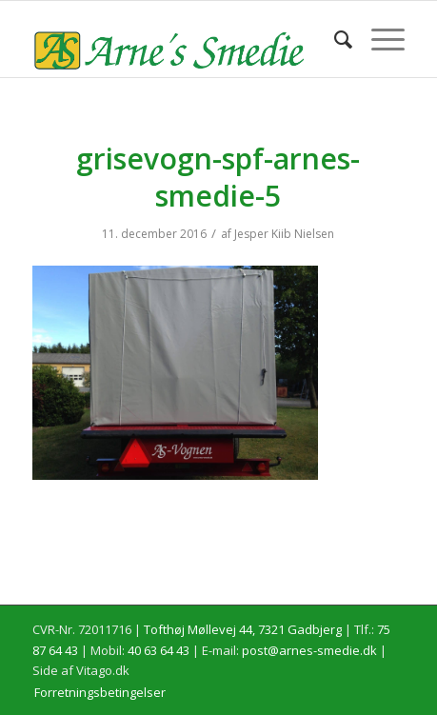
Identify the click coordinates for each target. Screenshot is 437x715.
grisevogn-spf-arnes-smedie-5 (218, 177)
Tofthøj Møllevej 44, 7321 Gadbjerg (243, 629)
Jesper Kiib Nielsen (284, 234)
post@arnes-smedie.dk (309, 650)
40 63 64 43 (158, 650)
